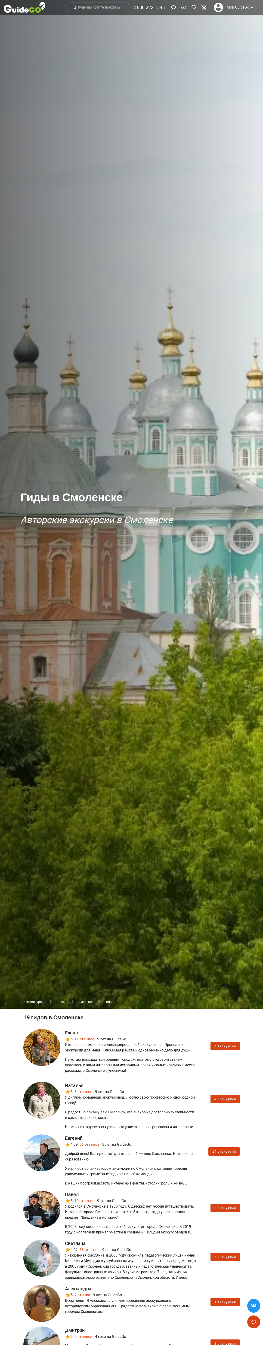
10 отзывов (84, 1201)
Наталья (74, 1085)
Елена (71, 1032)
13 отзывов (89, 1250)
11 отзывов (84, 1039)
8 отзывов (83, 1092)
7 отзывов (83, 1336)
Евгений (74, 1138)
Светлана (75, 1243)
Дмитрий (75, 1330)
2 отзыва (82, 1295)
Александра (78, 1288)
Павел (72, 1194)
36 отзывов (89, 1144)
